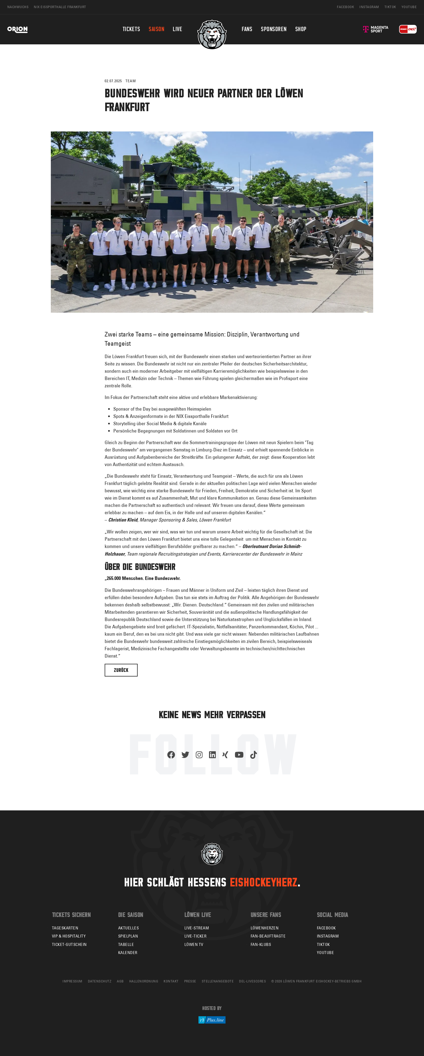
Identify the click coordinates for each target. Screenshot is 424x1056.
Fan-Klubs (261, 944)
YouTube (325, 952)
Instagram (328, 936)
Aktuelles (128, 927)
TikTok (323, 944)
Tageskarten (65, 927)
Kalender (127, 952)
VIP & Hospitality (69, 936)
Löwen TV (193, 944)
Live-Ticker (195, 936)
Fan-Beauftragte (268, 936)
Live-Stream (196, 927)
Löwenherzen (265, 927)
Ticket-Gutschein (69, 944)
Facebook (326, 927)
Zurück (121, 670)
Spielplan (128, 936)
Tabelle (126, 944)
